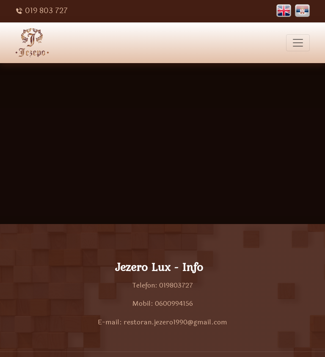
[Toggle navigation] (298, 42)
